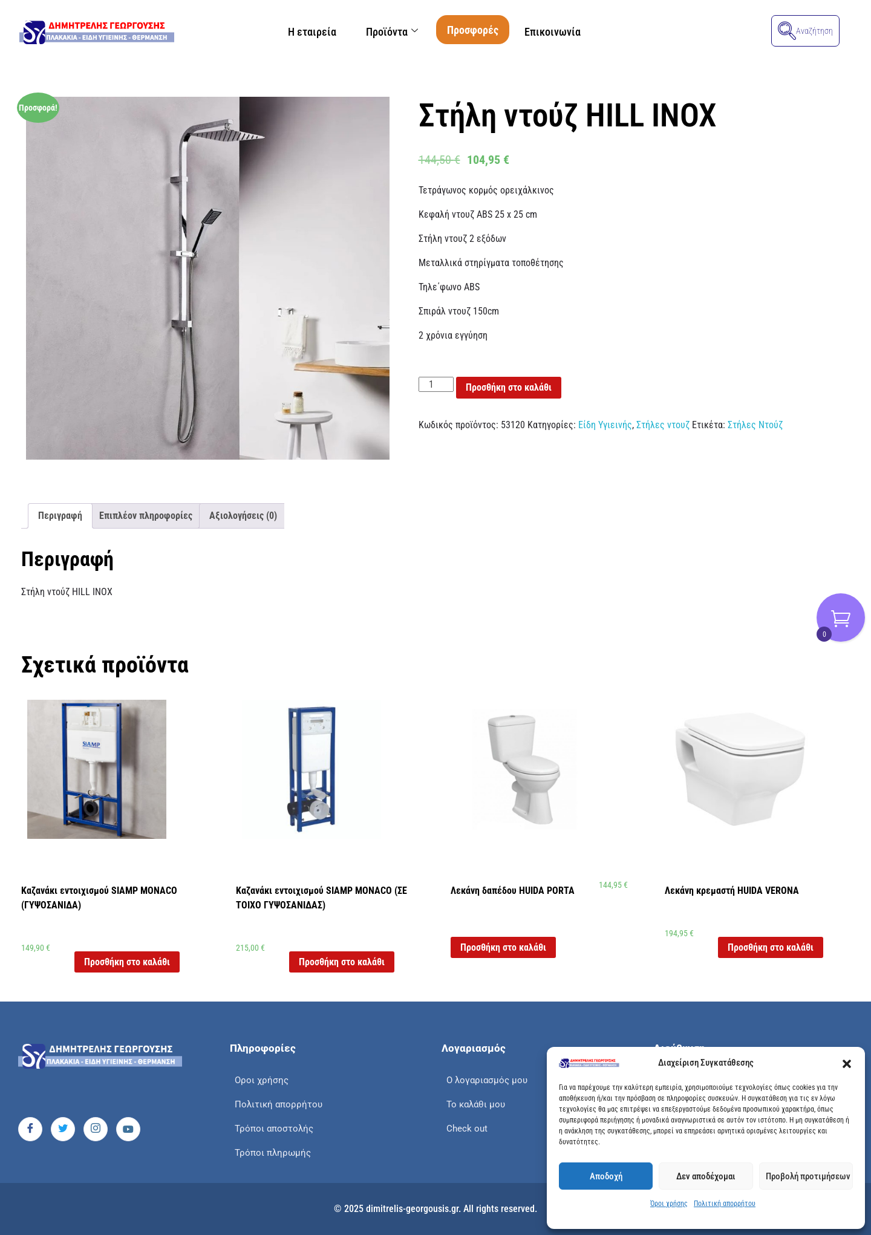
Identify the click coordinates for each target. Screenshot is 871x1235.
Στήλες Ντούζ (755, 425)
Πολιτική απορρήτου (724, 1203)
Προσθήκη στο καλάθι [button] (127, 962)
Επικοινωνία (559, 31)
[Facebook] (30, 1129)
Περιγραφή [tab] (60, 515)
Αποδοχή (606, 1176)
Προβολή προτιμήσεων (808, 1176)
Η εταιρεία (305, 31)
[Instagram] (95, 1129)
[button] (847, 1063)
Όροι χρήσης (669, 1203)
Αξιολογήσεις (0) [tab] (243, 515)
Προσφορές (476, 30)
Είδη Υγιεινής (605, 425)
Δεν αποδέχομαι (706, 1176)
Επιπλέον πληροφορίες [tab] (145, 515)
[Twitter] (63, 1129)
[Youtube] (128, 1129)
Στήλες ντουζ (663, 425)
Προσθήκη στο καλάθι (509, 387)
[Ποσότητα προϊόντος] (436, 384)
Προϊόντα (392, 31)
